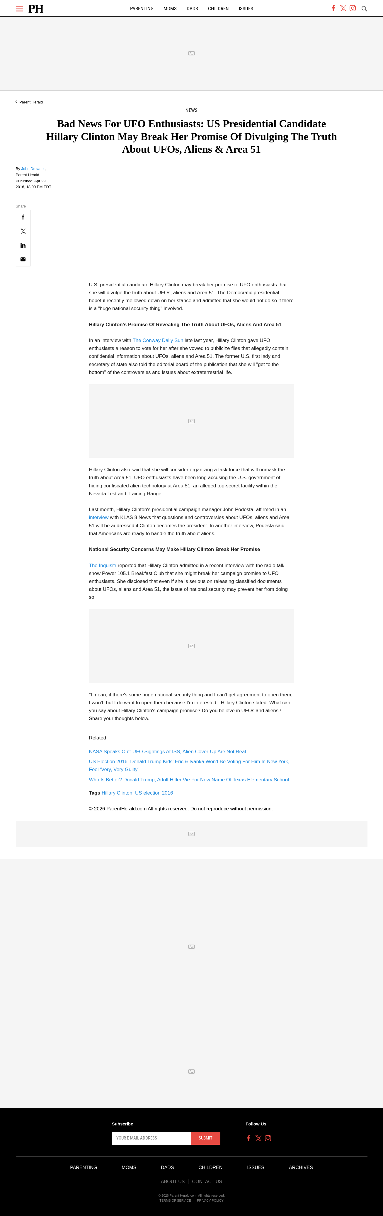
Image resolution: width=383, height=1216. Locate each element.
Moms (170, 8)
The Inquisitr (103, 565)
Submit (205, 1138)
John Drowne (33, 168)
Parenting (142, 8)
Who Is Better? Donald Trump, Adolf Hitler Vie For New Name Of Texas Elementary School (189, 780)
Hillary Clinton (117, 793)
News (191, 110)
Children (218, 8)
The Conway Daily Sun (157, 340)
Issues (246, 8)
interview (99, 517)
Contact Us (207, 1181)
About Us (173, 1181)
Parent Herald (31, 102)
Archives (301, 1167)
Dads (192, 8)
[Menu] (19, 8)
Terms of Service (175, 1200)
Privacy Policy (210, 1200)
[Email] (23, 259)
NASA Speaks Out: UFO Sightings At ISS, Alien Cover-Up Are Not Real (167, 751)
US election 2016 (154, 793)
